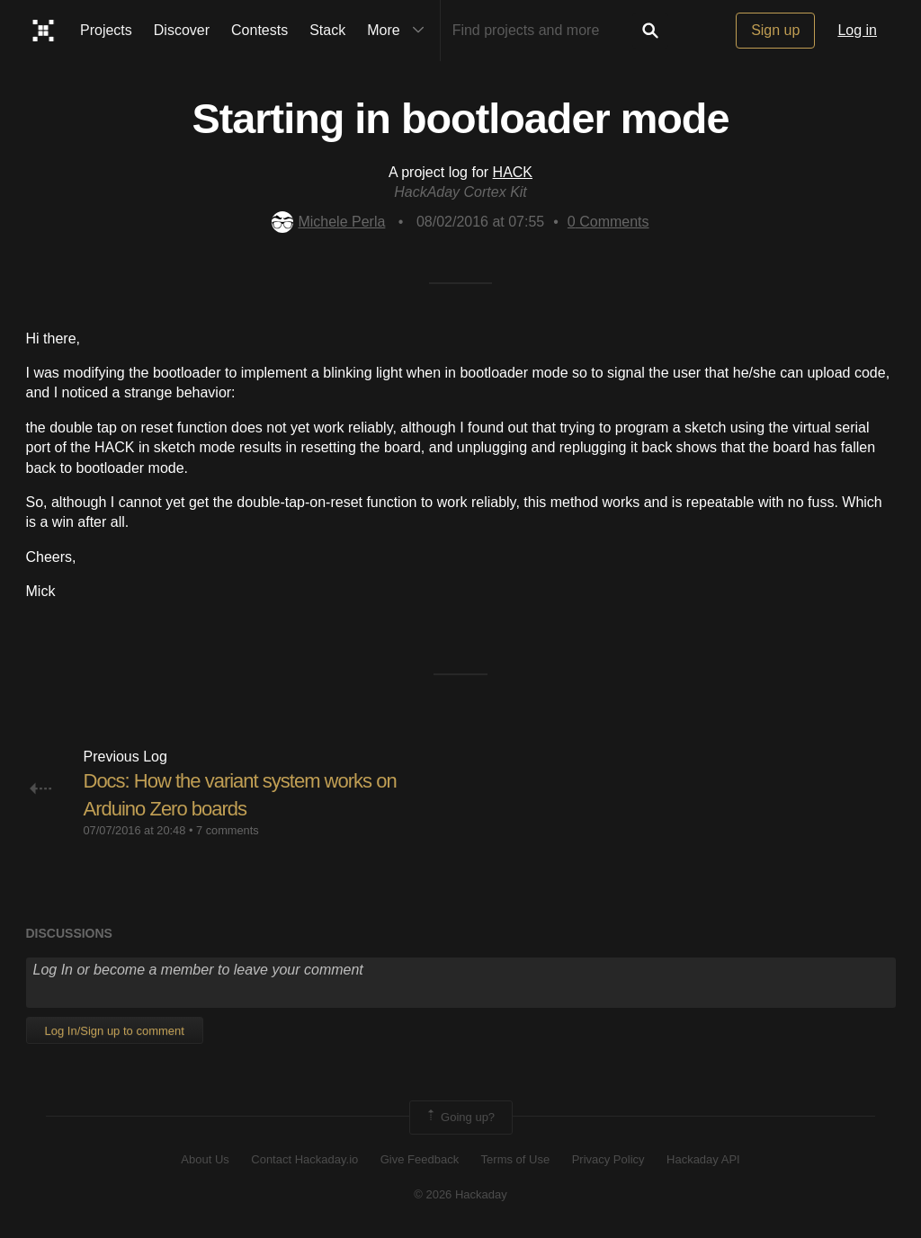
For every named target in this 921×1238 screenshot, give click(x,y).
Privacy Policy (608, 1159)
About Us (204, 1159)
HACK (512, 172)
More (399, 30)
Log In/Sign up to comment (114, 1031)
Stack (327, 30)
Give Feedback (419, 1159)
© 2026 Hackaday (460, 1194)
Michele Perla (328, 221)
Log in (857, 30)
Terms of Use (515, 1159)
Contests (259, 30)
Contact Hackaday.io (304, 1159)
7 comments (227, 830)
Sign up (775, 30)
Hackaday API (703, 1159)
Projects (106, 30)
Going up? (460, 1117)
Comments (608, 221)
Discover (182, 30)
